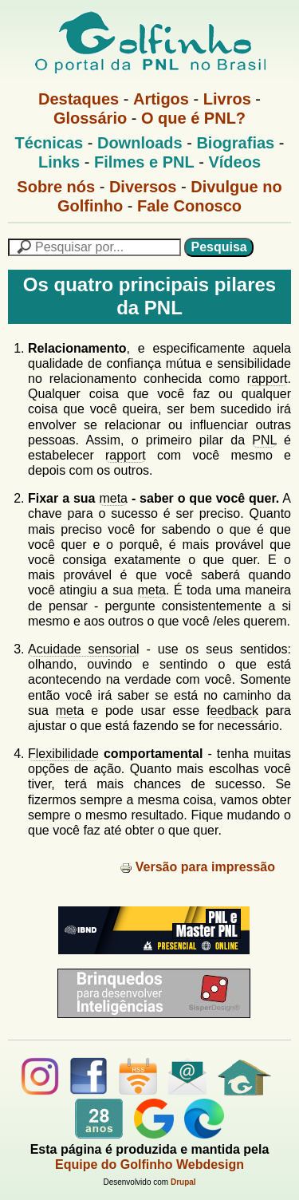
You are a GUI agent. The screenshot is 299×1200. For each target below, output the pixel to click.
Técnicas (49, 143)
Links (59, 162)
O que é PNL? (193, 118)
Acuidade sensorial (84, 649)
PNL (264, 440)
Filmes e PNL (144, 162)
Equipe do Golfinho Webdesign (149, 1164)
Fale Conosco (189, 206)
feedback (232, 710)
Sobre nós (56, 186)
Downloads (140, 143)
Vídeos (234, 162)
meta (113, 498)
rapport (267, 378)
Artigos (161, 99)
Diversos (143, 186)
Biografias (235, 143)
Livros (227, 99)
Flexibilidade (63, 753)
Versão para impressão (197, 867)
